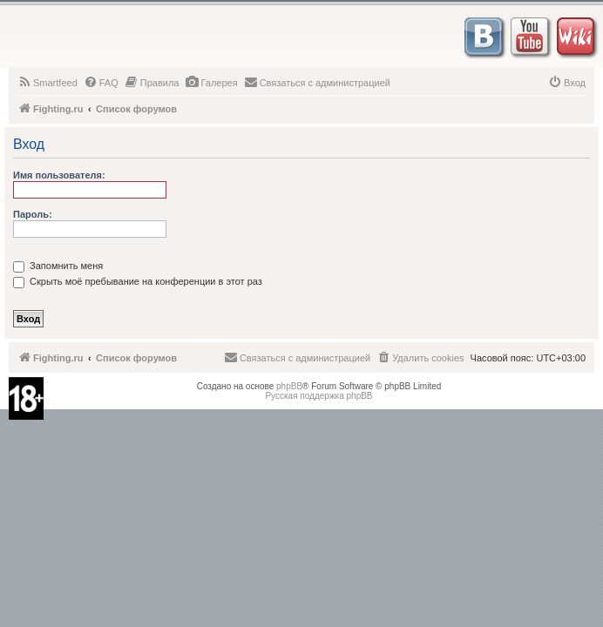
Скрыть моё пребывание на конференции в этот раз (137, 281)
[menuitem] (47, 82)
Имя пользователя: (59, 175)
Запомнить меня (58, 265)
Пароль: (32, 214)
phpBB (289, 386)
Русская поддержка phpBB (318, 396)
